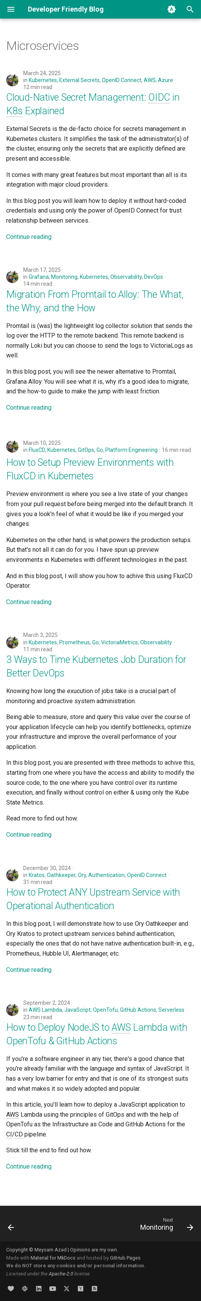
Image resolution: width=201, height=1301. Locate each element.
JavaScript (77, 1010)
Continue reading (29, 236)
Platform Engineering (131, 450)
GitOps (86, 450)
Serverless (171, 1010)
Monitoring (64, 277)
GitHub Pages (125, 1258)
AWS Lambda (45, 1010)
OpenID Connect (121, 80)
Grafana (39, 277)
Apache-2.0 (61, 1274)
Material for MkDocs (54, 1258)
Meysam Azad (50, 1250)
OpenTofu (105, 1010)
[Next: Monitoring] (165, 1226)
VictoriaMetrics (119, 642)
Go (99, 450)
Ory (82, 875)
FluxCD (37, 450)
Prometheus (74, 642)
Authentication (106, 875)
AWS (150, 80)
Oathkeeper (61, 875)
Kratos (37, 875)
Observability (126, 277)
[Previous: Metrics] (11, 1226)
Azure (165, 80)
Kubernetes (43, 80)
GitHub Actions (138, 1010)
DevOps (153, 277)
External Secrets (79, 80)
